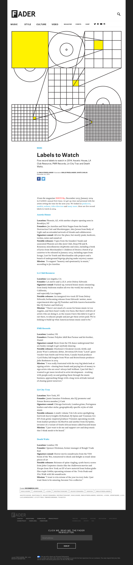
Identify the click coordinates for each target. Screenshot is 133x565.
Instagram (102, 518)
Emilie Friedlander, (88, 495)
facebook (99, 24)
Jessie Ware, (114, 495)
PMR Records (43, 328)
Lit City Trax (43, 390)
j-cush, (106, 495)
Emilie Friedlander (46, 172)
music (39, 147)
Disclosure (25, 491)
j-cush (48, 491)
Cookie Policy (21, 521)
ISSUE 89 (60, 198)
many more (72, 206)
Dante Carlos (82, 172)
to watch (62, 497)
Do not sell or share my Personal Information (53, 556)
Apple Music (113, 518)
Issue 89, (100, 495)
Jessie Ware (37, 491)
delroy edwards (77, 491)
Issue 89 (90, 491)
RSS (93, 521)
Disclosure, (75, 495)
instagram (106, 24)
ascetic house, (25, 495)
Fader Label (33, 521)
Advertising (30, 518)
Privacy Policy (53, 518)
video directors (57, 206)
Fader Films (43, 521)
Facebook (84, 518)
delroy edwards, (49, 495)
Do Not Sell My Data (66, 559)
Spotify (86, 521)
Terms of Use (41, 518)
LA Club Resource (46, 273)
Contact (20, 518)
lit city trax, (39, 497)
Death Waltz (43, 439)
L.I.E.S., (122, 495)
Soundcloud (76, 521)
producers (86, 204)
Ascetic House (44, 215)
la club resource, (27, 497)
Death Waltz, (37, 495)
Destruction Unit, (63, 495)
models (40, 206)
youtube (103, 24)
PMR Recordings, (51, 497)
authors (47, 206)
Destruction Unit (60, 491)
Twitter (96, 24)
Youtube (93, 518)
